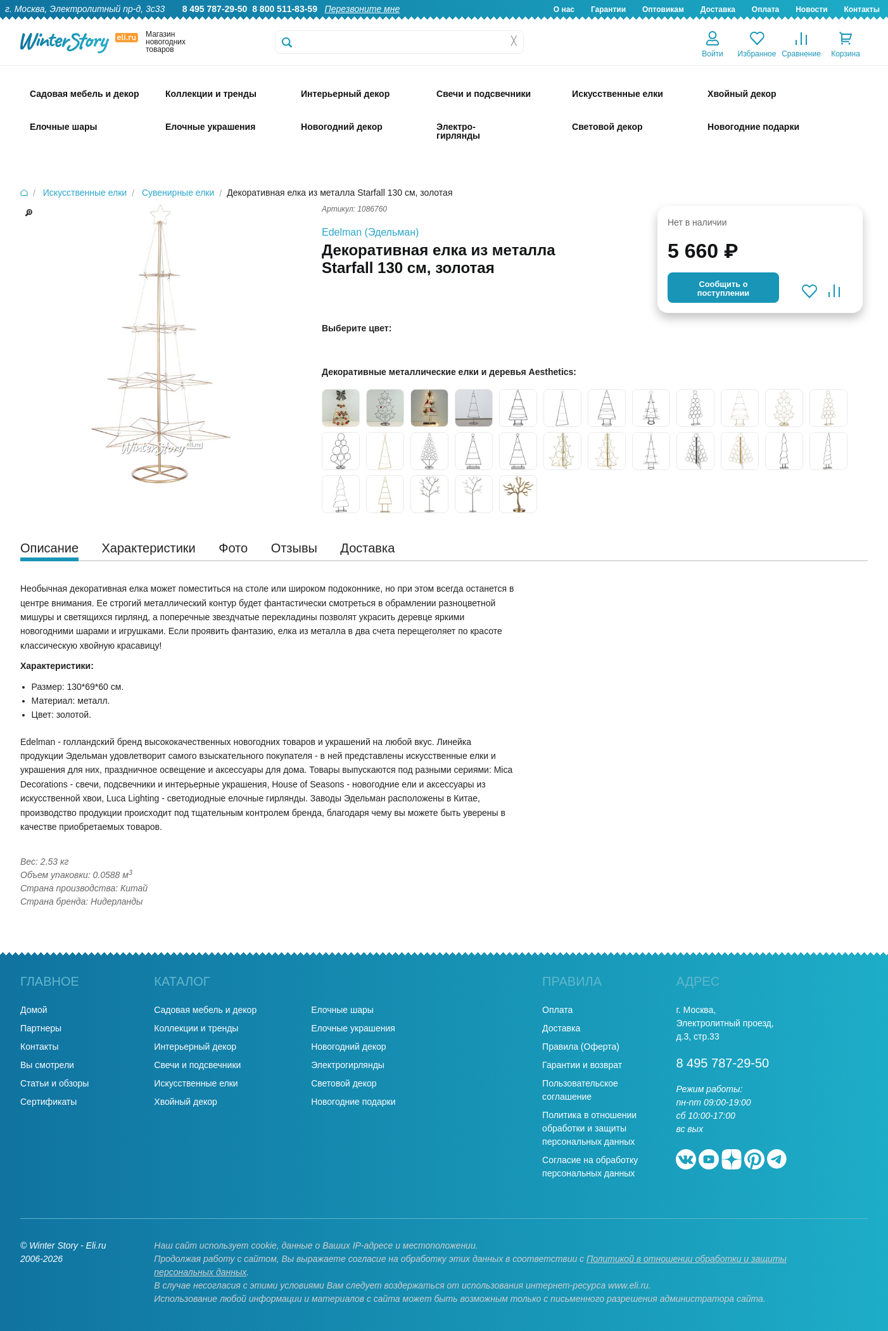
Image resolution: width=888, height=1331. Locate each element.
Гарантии (608, 9)
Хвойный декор (185, 1102)
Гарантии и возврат (582, 1065)
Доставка (718, 9)
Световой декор (343, 1083)
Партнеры (40, 1028)
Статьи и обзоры (54, 1083)
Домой (34, 1010)
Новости (811, 9)
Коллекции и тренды (196, 1028)
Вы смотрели (47, 1065)
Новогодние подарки (353, 1102)
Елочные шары (342, 1010)
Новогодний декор (348, 1046)
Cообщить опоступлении (723, 288)
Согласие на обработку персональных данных (590, 1166)
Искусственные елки (196, 1083)
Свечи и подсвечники (197, 1065)
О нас (564, 9)
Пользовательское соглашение (580, 1090)
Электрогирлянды (347, 1065)
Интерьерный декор (195, 1046)
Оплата (765, 9)
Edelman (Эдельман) (370, 232)
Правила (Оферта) (580, 1046)
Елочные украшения (353, 1028)
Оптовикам (663, 9)
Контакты (862, 9)
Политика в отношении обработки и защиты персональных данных (589, 1128)
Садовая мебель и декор (205, 1010)
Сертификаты (48, 1102)
